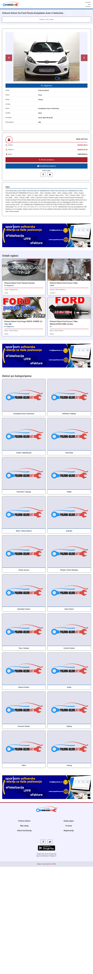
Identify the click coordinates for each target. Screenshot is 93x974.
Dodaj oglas (69, 821)
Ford (47, 19)
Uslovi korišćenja (24, 830)
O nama (68, 826)
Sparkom (49, 864)
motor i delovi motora (11, 330)
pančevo (52, 293)
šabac (6, 334)
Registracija (69, 830)
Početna (41, 19)
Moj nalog (24, 826)
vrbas (6, 293)
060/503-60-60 (82, 150)
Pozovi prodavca (46, 160)
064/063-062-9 (82, 145)
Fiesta (52, 19)
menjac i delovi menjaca (57, 289)
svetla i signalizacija (11, 289)
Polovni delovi (24, 821)
